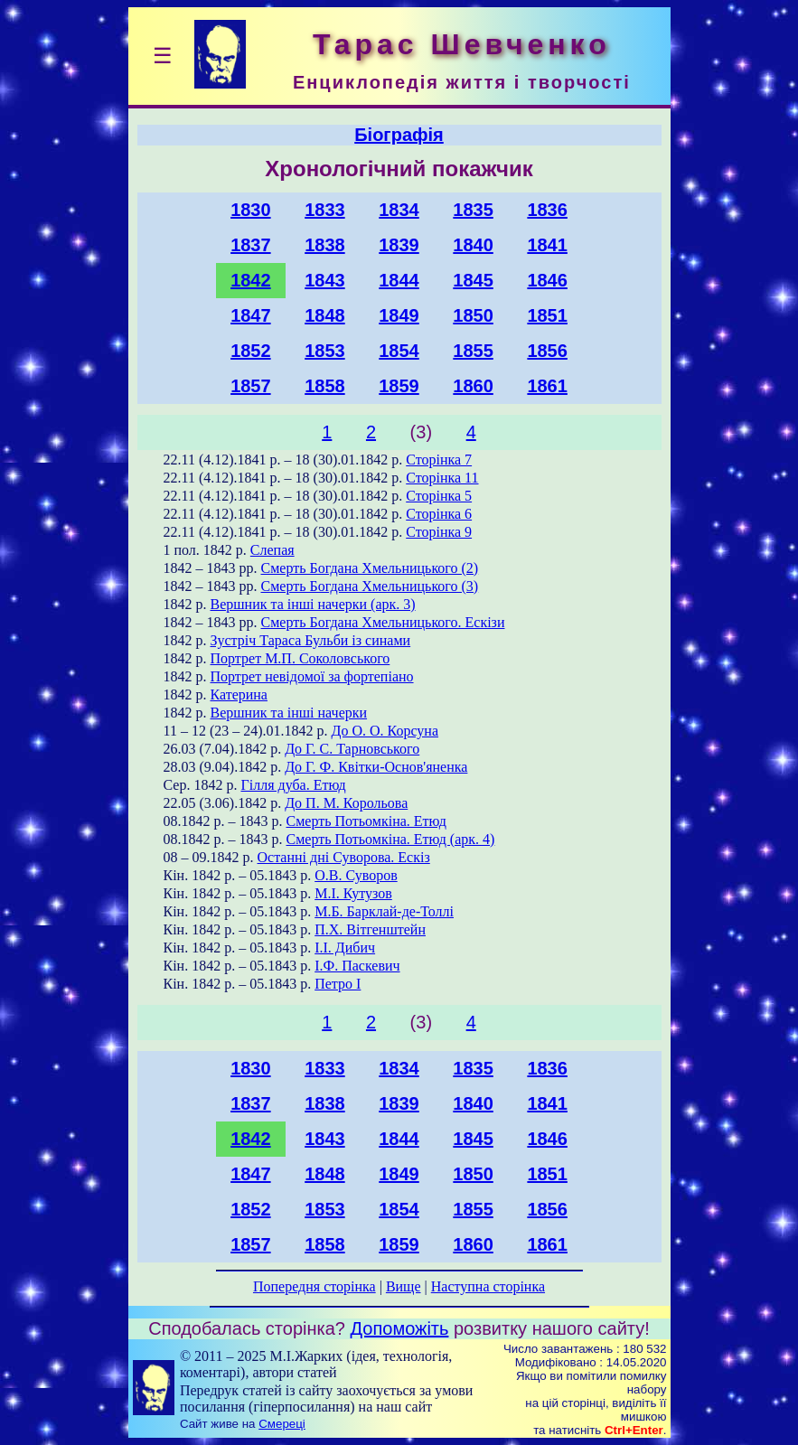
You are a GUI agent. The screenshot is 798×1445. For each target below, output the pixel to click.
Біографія (399, 135)
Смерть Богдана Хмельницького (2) (370, 568)
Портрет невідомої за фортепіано (312, 676)
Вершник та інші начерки (289, 712)
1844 (399, 280)
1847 (250, 315)
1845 (473, 280)
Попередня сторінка (314, 1286)
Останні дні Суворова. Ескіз (344, 857)
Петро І (338, 983)
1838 (325, 245)
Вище (403, 1286)
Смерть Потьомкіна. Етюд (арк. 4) (390, 839)
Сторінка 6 (439, 513)
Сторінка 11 (442, 477)
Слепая (272, 550)
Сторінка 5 (439, 495)
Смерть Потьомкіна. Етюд (366, 821)
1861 (547, 386)
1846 (547, 280)
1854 (399, 351)
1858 (325, 386)
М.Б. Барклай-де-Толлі (384, 911)
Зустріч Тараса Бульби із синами (311, 640)
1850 (473, 315)
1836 (547, 210)
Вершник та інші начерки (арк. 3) (313, 604)
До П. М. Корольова (346, 803)
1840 (473, 245)
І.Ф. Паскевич (357, 965)
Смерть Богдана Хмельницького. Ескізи (383, 622)
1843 (325, 280)
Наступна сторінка (488, 1286)
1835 (473, 210)
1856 (547, 351)
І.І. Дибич (345, 947)
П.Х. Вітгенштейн (370, 929)
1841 (547, 245)
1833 (325, 210)
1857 (250, 386)
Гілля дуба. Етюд (292, 785)
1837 (250, 245)
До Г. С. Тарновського (352, 748)
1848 (325, 315)
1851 (547, 315)
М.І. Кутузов (353, 893)
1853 (325, 351)
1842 (250, 280)
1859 (399, 386)
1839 (399, 245)
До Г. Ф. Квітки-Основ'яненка (376, 766)
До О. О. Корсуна (385, 730)
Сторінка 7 (439, 459)
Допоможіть (400, 1328)
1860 (473, 386)
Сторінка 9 (439, 532)
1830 (250, 210)
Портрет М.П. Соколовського (300, 658)
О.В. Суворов (356, 875)
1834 (399, 210)
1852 (250, 351)
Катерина (239, 694)
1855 (473, 351)
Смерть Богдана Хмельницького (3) (370, 586)
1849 (399, 315)
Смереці (281, 1424)
